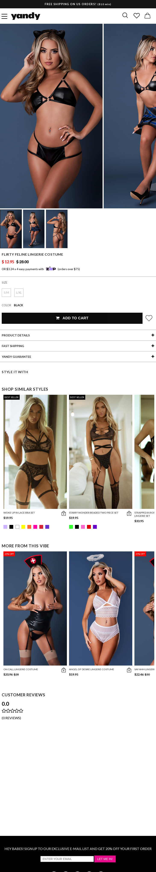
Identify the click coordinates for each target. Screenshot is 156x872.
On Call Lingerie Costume (20, 669)
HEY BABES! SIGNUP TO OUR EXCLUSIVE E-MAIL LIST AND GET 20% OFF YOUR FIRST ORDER (78, 849)
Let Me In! (105, 859)
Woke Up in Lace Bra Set (19, 512)
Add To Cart (72, 318)
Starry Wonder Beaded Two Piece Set (93, 512)
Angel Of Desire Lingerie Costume (91, 669)
